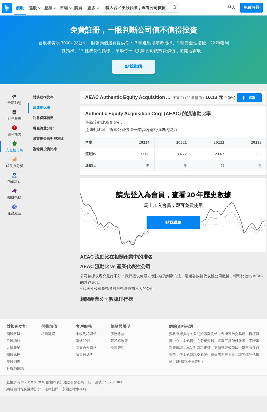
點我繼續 (133, 66)
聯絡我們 (83, 341)
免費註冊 (252, 7)
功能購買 (48, 334)
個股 (20, 8)
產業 (50, 8)
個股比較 (13, 355)
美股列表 (13, 362)
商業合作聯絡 (86, 348)
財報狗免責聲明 (189, 362)
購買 (78, 8)
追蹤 (248, 98)
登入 (231, 7)
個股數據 (13, 334)
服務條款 (117, 334)
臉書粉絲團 (84, 355)
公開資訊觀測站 (205, 334)
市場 (66, 8)
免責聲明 (117, 348)
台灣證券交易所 (233, 334)
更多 (93, 8)
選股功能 (13, 341)
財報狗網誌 (15, 369)
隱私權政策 (119, 341)
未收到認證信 (86, 334)
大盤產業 (13, 348)
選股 (35, 8)
